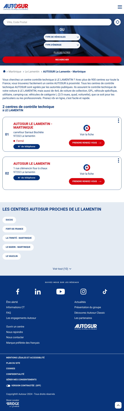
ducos (9, 220)
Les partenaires (83, 318)
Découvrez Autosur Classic (89, 312)
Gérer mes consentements (21, 379)
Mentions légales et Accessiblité (25, 358)
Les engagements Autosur (21, 318)
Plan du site (13, 363)
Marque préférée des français (23, 342)
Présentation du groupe (87, 307)
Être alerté (12, 302)
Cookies (10, 368)
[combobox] (57, 22)
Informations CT (15, 307)
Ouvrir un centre (15, 326)
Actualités (80, 302)
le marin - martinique (18, 247)
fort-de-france (14, 229)
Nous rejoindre (14, 332)
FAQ (8, 312)
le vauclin (12, 256)
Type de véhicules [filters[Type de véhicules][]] (55, 37)
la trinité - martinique (19, 238)
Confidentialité (15, 374)
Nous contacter (15, 337)
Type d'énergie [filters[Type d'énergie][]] (53, 45)
